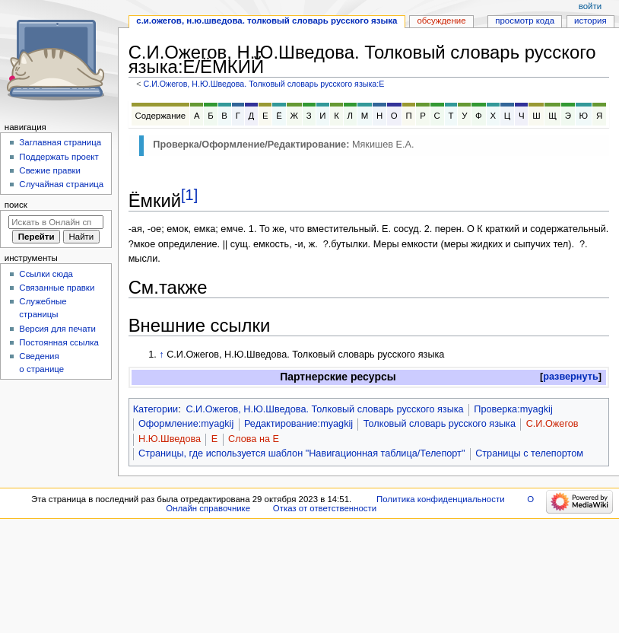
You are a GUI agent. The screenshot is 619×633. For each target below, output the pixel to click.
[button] (571, 377)
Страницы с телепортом (529, 453)
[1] (189, 194)
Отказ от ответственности (324, 508)
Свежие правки (50, 170)
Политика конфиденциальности (440, 499)
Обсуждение (441, 20)
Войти (590, 6)
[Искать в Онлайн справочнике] (55, 222)
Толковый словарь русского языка (439, 423)
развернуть (570, 376)
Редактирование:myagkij (298, 423)
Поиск (16, 204)
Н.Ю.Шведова (169, 439)
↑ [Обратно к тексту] (161, 354)
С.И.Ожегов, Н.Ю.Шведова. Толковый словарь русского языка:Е (263, 83)
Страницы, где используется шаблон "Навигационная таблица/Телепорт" (301, 453)
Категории (156, 409)
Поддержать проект (58, 156)
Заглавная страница (60, 142)
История (590, 20)
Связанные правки (56, 287)
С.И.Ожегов (552, 423)
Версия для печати (57, 328)
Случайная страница (61, 184)
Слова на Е (253, 439)
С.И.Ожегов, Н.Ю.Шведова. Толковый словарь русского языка (324, 409)
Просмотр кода (524, 20)
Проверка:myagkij (513, 409)
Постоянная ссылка (58, 342)
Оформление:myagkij (185, 423)
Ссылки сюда (46, 273)
